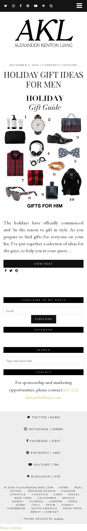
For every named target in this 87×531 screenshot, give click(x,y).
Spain (50, 504)
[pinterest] (27, 6)
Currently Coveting (60, 65)
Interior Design (42, 490)
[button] (80, 6)
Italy (36, 504)
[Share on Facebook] (5, 271)
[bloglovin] (43, 6)
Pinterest (43, 452)
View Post (43, 263)
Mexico (68, 497)
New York (23, 497)
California (47, 497)
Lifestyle (18, 494)
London (55, 501)
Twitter (43, 417)
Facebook (43, 441)
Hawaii (18, 501)
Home (64, 487)
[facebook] (21, 6)
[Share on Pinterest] (16, 271)
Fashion (68, 490)
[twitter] (5, 6)
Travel (74, 494)
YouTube (44, 464)
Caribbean (16, 508)
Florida (36, 501)
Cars (58, 494)
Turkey (67, 504)
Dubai (21, 504)
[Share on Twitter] (11, 271)
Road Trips (72, 508)
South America (44, 508)
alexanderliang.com (34, 487)
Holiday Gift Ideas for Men (43, 79)
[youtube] (36, 6)
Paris (72, 501)
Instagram (43, 429)
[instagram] (13, 6)
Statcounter (11, 528)
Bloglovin (43, 476)
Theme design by (43, 518)
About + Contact (44, 511)
